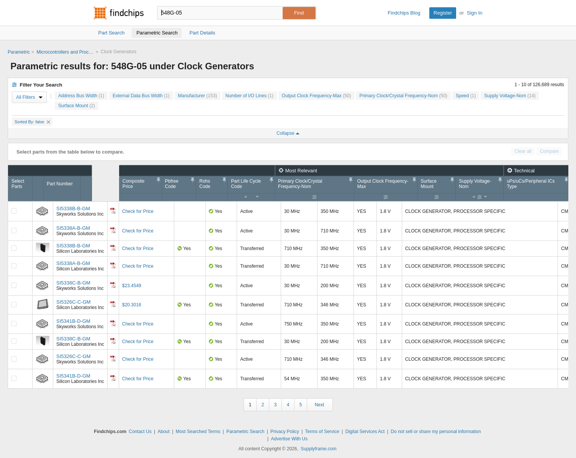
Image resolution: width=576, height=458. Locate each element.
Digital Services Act (365, 431)
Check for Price (138, 211)
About (163, 431)
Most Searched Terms (198, 431)
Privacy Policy (284, 431)
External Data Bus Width (141, 95)
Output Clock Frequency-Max (316, 95)
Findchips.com (119, 13)
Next (319, 404)
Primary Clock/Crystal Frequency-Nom (403, 95)
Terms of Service (322, 431)
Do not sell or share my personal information (436, 431)
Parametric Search (245, 431)
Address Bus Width (81, 95)
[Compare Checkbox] (13, 211)
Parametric (19, 52)
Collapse (288, 133)
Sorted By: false (32, 121)
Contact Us (140, 431)
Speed (466, 95)
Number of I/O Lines (249, 95)
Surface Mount (76, 105)
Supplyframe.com (318, 448)
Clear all (523, 151)
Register (443, 13)
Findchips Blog (404, 13)
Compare (549, 151)
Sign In (474, 13)
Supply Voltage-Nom (509, 95)
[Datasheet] (113, 211)
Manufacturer (197, 95)
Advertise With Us (289, 439)
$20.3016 (131, 305)
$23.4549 (131, 285)
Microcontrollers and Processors (65, 52)
